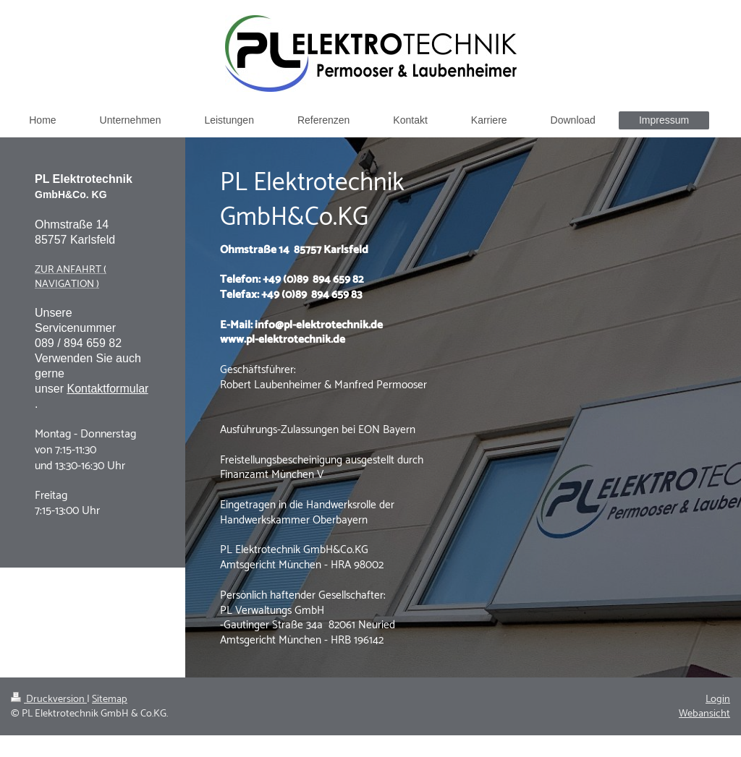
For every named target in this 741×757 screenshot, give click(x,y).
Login (718, 699)
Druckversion (49, 699)
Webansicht (704, 713)
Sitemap (109, 699)
